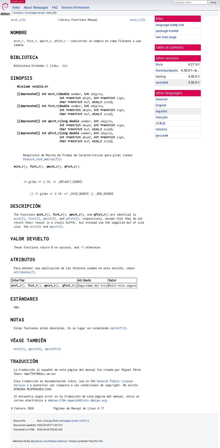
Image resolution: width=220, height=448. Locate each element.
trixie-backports (167, 70)
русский (162, 135)
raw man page (166, 37)
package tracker (167, 31)
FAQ (55, 7)
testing (161, 76)
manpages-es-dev (35, 12)
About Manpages (36, 7)
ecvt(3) (19, 218)
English (161, 105)
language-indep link (170, 25)
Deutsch (162, 99)
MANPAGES (17, 1)
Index (16, 7)
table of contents (170, 47)
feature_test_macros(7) (41, 159)
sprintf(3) (118, 328)
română (161, 129)
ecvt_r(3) (18, 19)
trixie (159, 64)
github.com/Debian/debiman (51, 441)
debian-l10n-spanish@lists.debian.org (77, 400)
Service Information (75, 7)
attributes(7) (24, 272)
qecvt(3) (49, 218)
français (162, 117)
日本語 (160, 123)
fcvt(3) (34, 218)
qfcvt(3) (72, 218)
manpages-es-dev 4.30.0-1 (73, 420)
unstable (18, 12)
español (161, 111)
